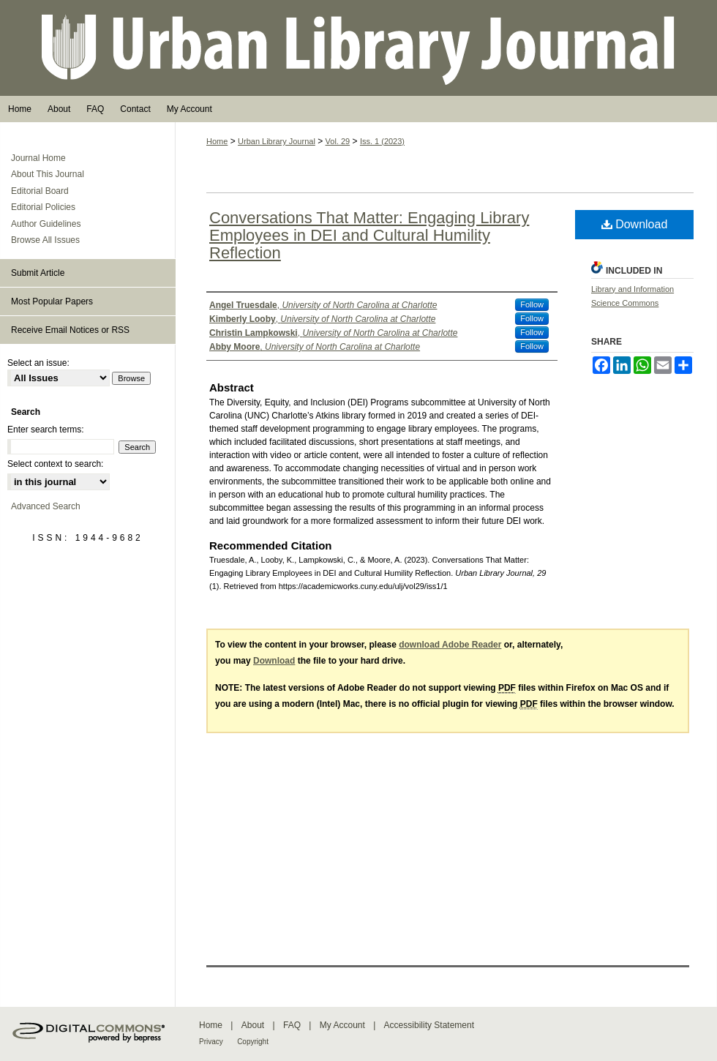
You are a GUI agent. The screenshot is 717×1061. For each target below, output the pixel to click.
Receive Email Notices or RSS (70, 330)
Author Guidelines (45, 224)
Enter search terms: (45, 429)
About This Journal (47, 174)
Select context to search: (55, 464)
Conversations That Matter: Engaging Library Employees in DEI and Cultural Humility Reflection (369, 235)
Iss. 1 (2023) (382, 141)
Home (217, 141)
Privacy (211, 1042)
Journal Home (38, 158)
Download (634, 224)
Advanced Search (45, 506)
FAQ (292, 1025)
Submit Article (37, 273)
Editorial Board (40, 191)
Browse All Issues (45, 240)
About (252, 1025)
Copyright (253, 1042)
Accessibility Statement (429, 1025)
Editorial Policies (43, 207)
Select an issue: (38, 363)
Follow (532, 304)
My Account (342, 1025)
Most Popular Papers (52, 301)
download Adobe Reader (450, 645)
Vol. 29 (338, 141)
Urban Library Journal (358, 48)
